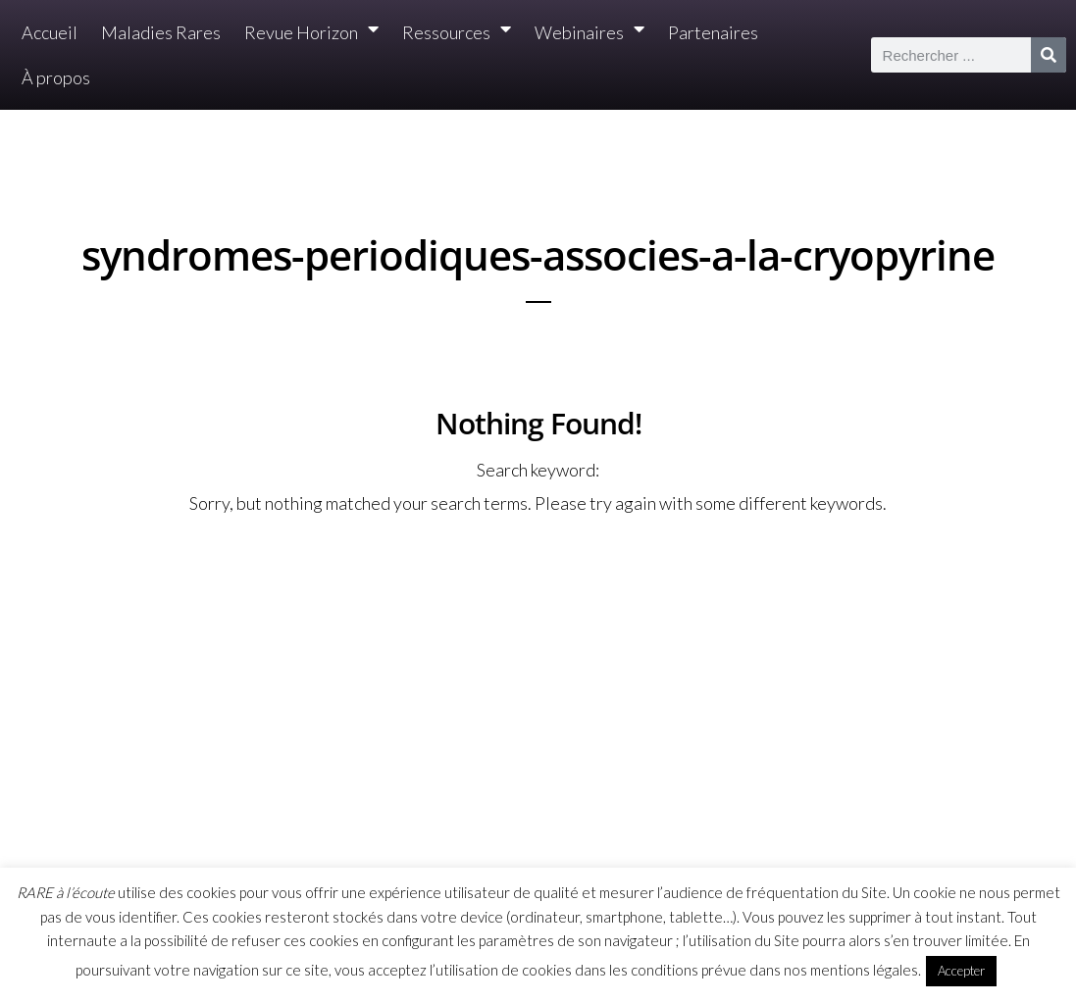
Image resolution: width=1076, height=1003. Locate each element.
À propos (56, 77)
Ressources (456, 33)
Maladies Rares (161, 32)
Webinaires (589, 33)
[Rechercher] (1048, 55)
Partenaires (713, 32)
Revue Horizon (311, 33)
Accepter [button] (961, 970)
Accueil (49, 32)
